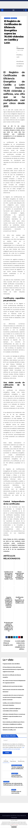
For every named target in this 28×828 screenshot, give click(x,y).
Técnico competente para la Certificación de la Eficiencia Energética (17, 769)
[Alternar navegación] (13, 10)
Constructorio (20, 48)
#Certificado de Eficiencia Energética (20, 64)
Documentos (15, 773)
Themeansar (14, 817)
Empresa (14, 789)
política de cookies (14, 824)
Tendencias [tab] (21, 760)
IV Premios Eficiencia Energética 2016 (8, 643)
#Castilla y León (19, 56)
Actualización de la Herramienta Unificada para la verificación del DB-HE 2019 (12, 785)
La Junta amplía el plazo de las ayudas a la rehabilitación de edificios (20, 645)
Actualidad (7, 18)
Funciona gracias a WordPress (9, 815)
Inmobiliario (14, 18)
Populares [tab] (13, 760)
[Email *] (10, 740)
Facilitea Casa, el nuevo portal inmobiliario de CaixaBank (16, 794)
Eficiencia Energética (17, 765)
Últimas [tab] (5, 760)
